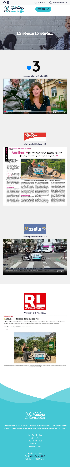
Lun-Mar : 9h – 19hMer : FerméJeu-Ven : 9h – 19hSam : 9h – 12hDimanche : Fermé (35, 441)
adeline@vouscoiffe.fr (37, 456)
